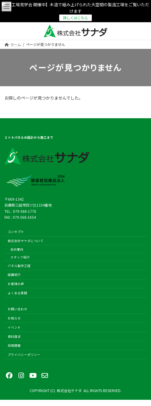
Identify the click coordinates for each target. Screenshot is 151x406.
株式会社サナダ (69, 390)
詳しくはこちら (75, 17)
